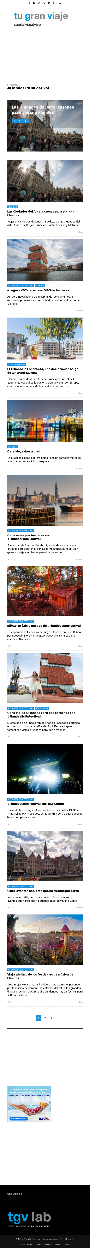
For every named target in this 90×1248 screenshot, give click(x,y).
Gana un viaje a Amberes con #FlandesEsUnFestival (28, 537)
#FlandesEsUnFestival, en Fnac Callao (35, 804)
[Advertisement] (45, 52)
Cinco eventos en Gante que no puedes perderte (43, 891)
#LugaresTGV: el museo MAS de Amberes (38, 290)
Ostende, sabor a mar (23, 451)
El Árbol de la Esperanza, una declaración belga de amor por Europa (43, 370)
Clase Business (16, 364)
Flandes (12, 207)
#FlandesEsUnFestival (21, 286)
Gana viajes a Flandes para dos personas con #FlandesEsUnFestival (41, 714)
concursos (41, 708)
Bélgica (12, 447)
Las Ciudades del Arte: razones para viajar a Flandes (40, 213)
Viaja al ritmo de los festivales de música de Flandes (40, 976)
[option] (45, 126)
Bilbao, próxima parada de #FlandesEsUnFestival (44, 625)
